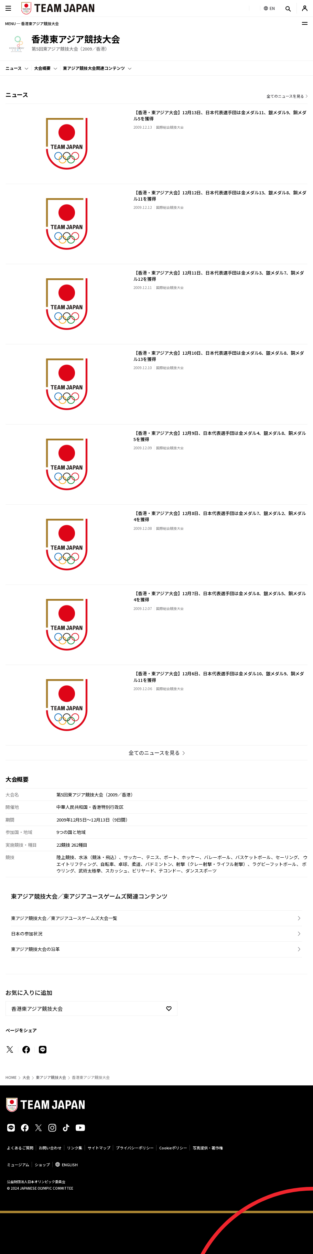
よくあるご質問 (20, 1147)
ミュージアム (18, 1164)
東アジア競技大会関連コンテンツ (94, 68)
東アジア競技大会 (51, 1077)
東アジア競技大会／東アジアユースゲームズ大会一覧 (64, 918)
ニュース (14, 68)
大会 (26, 1077)
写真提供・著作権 (208, 1147)
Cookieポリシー (173, 1147)
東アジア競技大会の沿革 (35, 949)
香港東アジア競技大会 (37, 1008)
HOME (11, 1077)
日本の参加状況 (26, 933)
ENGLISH (70, 1164)
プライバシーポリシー (135, 1147)
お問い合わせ (50, 1147)
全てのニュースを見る (285, 96)
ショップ (42, 1164)
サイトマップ (99, 1147)
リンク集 (74, 1147)
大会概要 (42, 68)
